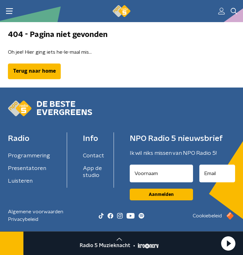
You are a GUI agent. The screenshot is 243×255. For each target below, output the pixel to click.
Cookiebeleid (207, 215)
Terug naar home (34, 71)
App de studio (92, 172)
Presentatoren (27, 168)
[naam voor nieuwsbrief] (161, 173)
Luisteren (20, 181)
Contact (93, 156)
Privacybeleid (23, 219)
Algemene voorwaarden (35, 211)
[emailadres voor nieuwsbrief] (217, 173)
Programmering (29, 156)
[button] (228, 243)
